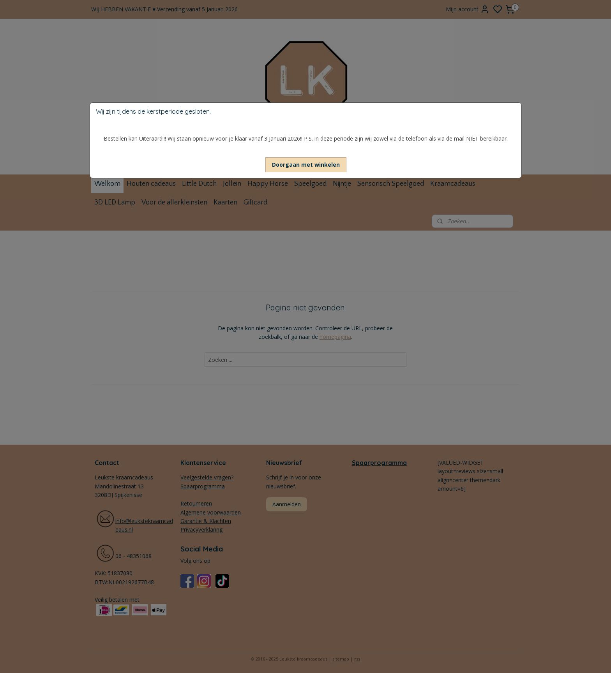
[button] (305, 164)
